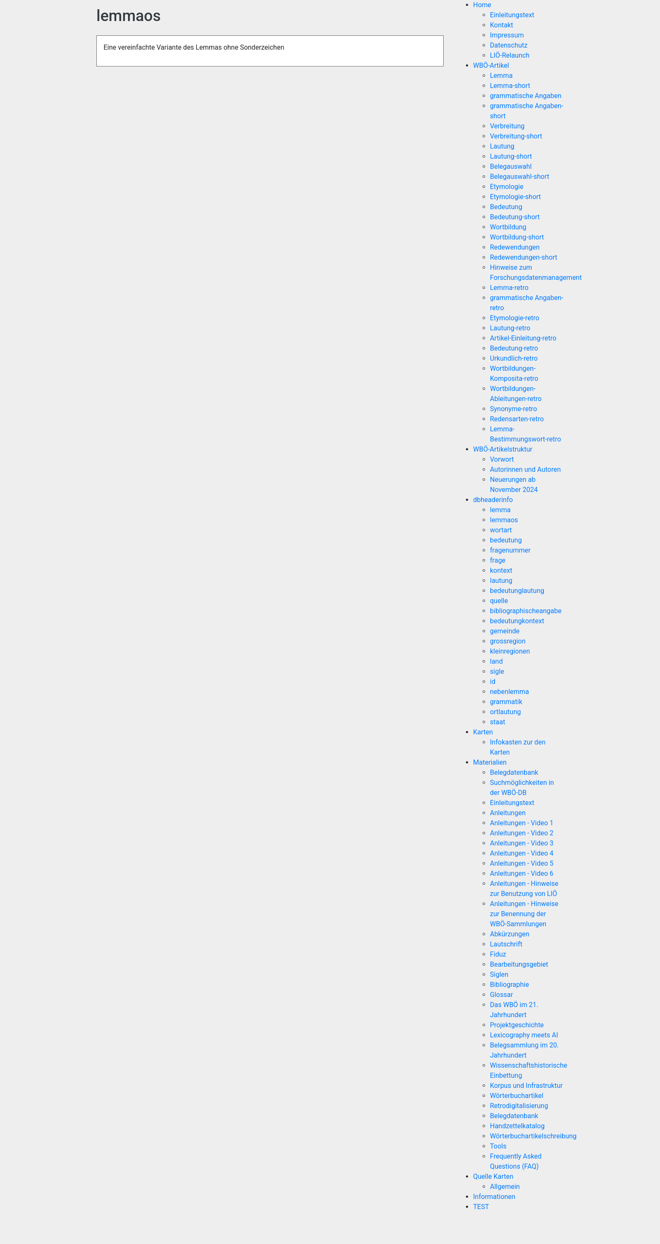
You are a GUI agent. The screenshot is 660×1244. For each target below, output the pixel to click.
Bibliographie (509, 985)
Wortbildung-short (517, 237)
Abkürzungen (510, 934)
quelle (499, 601)
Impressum (507, 35)
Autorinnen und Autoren (525, 469)
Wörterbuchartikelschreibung (533, 1136)
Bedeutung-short (515, 217)
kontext (501, 570)
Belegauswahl (511, 166)
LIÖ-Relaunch (510, 55)
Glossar (501, 995)
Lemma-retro (509, 288)
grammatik (506, 702)
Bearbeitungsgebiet (519, 964)
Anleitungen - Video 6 (522, 873)
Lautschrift (506, 944)
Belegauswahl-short (519, 177)
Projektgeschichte (517, 1025)
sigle (497, 671)
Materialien (490, 762)
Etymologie (506, 187)
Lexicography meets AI (524, 1035)
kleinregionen (510, 651)
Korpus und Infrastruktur (526, 1086)
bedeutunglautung (517, 591)
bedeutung (506, 540)
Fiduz (498, 954)
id (492, 682)
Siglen (499, 974)
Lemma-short (510, 86)
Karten (483, 732)
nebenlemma (509, 692)
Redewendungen (515, 247)
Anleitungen (508, 813)
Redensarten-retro (517, 419)
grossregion (507, 641)
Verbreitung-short (516, 136)
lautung (501, 581)
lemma (500, 510)
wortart (501, 530)
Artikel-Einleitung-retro (523, 338)
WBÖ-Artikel (491, 65)
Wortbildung (508, 227)
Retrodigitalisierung (519, 1106)
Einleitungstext (512, 15)
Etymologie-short (515, 197)
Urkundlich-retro (514, 358)
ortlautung (505, 712)
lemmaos (504, 520)
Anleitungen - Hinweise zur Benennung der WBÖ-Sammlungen (524, 914)
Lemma (501, 76)
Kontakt (501, 25)
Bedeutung (506, 207)
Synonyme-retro (513, 409)
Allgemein (505, 1187)
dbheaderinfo (493, 500)
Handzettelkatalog (517, 1126)
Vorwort (502, 459)
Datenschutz (508, 45)
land (496, 661)
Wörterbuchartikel (516, 1096)
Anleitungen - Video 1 (522, 823)
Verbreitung (507, 126)
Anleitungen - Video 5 (522, 863)
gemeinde (504, 631)
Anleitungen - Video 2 (522, 833)
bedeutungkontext (517, 621)
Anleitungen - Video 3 (522, 843)
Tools (498, 1146)
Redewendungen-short (523, 257)
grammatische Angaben (526, 96)
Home (482, 5)
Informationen (494, 1197)
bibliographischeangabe (526, 611)
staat (497, 722)
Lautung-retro (510, 328)
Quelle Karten (493, 1176)
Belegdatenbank (514, 772)
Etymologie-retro (514, 318)
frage (498, 560)
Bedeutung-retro (514, 348)
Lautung (502, 146)
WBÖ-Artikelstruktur (502, 449)
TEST (481, 1207)
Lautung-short (511, 156)
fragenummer (510, 550)
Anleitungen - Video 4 (522, 853)
